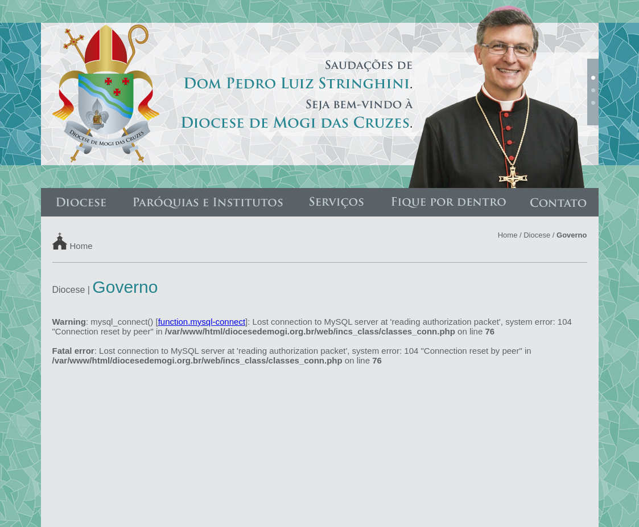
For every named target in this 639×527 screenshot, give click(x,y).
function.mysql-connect (201, 321)
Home (81, 245)
